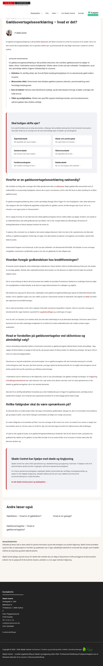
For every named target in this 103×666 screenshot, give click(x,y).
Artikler (65, 649)
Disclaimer (36, 649)
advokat (24, 657)
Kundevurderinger (75, 649)
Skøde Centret (21, 33)
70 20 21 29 (9, 620)
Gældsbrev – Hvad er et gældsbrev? (24, 516)
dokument (44, 42)
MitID (87, 297)
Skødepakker (35, 13)
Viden (54, 13)
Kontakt (81, 13)
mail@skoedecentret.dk (11, 623)
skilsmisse (60, 186)
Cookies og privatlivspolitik (51, 649)
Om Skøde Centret (68, 13)
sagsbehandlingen (46, 312)
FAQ (47, 13)
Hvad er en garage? (62, 516)
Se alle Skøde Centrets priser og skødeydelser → (29, 482)
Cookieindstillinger (9, 632)
